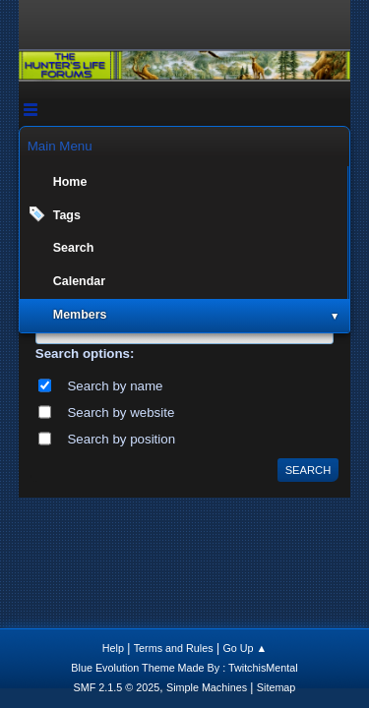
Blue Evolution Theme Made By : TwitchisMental (184, 668)
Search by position (121, 439)
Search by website (120, 412)
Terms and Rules (174, 648)
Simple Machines (206, 687)
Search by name (114, 386)
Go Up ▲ (244, 648)
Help (113, 648)
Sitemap (276, 687)
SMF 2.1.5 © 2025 (117, 687)
